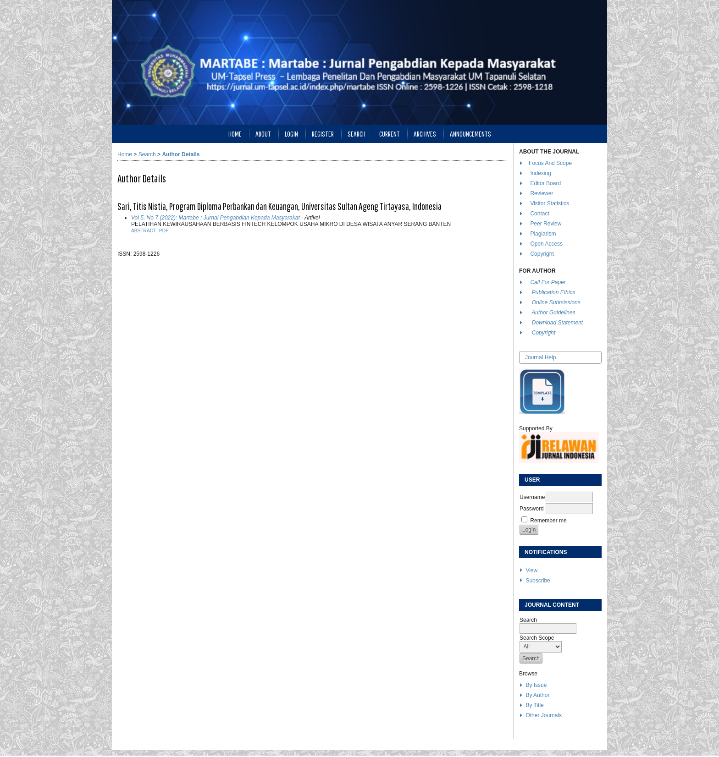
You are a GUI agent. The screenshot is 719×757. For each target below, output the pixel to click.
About (263, 133)
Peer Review (545, 223)
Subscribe (537, 580)
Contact (539, 213)
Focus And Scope (550, 163)
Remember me (548, 520)
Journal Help (540, 357)
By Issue (536, 685)
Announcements (470, 133)
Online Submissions (556, 302)
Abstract (143, 230)
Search (356, 133)
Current (389, 133)
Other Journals (543, 715)
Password (532, 508)
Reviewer (541, 193)
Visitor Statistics (549, 203)
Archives (425, 133)
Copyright (542, 254)
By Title (534, 705)
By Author (537, 695)
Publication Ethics (553, 292)
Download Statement (557, 322)
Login (291, 133)
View (531, 570)
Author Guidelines (553, 312)
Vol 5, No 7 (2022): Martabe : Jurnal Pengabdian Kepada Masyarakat (215, 217)
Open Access (547, 244)
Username (532, 497)
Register (323, 133)
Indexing (540, 173)
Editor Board (545, 183)
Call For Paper (547, 282)
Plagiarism (543, 233)
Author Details (180, 154)
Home (235, 133)
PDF (163, 230)
